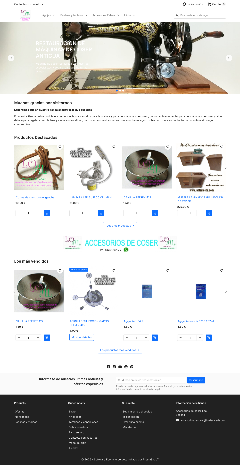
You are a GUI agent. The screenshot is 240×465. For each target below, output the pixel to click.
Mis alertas (129, 427)
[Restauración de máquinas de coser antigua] (117, 90)
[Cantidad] (28, 213)
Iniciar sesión (131, 416)
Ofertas (19, 411)
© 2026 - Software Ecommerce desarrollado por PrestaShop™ (120, 459)
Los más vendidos (26, 422)
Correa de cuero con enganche (35, 197)
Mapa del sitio (77, 442)
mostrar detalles (82, 337)
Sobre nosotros (78, 427)
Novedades (22, 416)
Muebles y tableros (71, 15)
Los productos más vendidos (120, 350)
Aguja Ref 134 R (133, 321)
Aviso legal (75, 416)
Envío (72, 411)
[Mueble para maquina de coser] (123, 90)
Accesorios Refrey (103, 15)
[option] (120, 58)
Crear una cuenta (133, 422)
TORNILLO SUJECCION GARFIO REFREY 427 (89, 323)
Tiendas (73, 448)
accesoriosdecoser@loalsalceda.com (203, 420)
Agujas (46, 15)
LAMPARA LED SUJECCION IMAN (91, 197)
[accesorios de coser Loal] (120, 90)
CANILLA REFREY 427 (137, 197)
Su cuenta (128, 403)
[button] (192, 4)
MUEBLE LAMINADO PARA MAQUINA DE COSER (201, 199)
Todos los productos (120, 225)
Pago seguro (76, 432)
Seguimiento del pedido (137, 411)
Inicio (127, 15)
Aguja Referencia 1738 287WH (196, 321)
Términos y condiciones (83, 422)
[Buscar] (200, 15)
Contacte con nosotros (28, 4)
